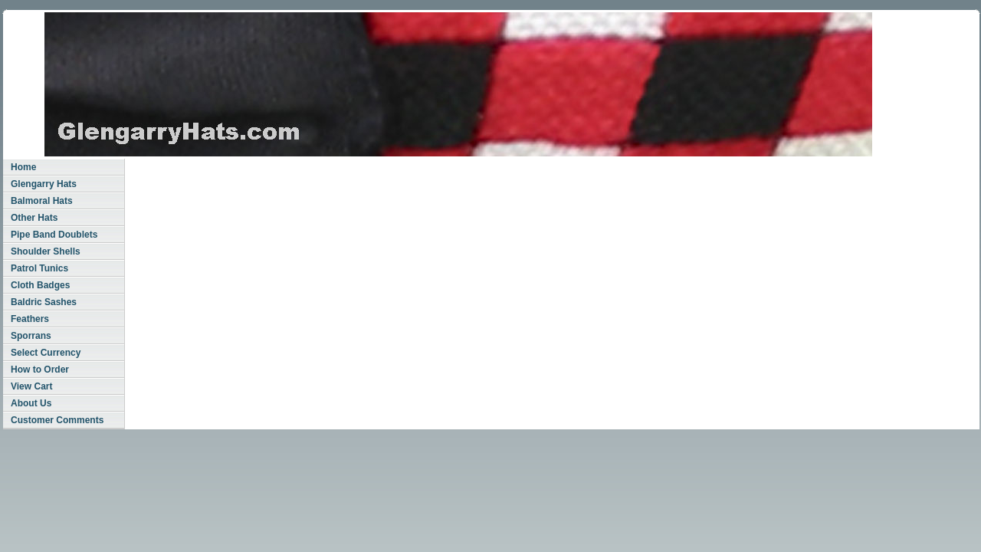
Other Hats (34, 217)
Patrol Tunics (39, 268)
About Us (31, 403)
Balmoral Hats (42, 201)
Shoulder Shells (45, 251)
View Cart (31, 386)
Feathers (30, 319)
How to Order (40, 369)
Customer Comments (57, 420)
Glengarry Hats (44, 184)
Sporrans (31, 335)
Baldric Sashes (44, 302)
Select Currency (45, 352)
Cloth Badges (40, 285)
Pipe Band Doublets (54, 234)
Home (23, 167)
